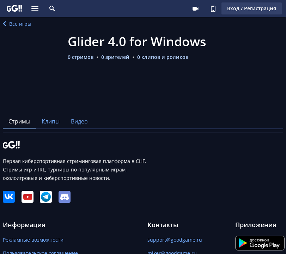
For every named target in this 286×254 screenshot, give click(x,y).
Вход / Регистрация (251, 8)
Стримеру (195, 8)
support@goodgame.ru (174, 239)
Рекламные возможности (33, 239)
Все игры (17, 23)
